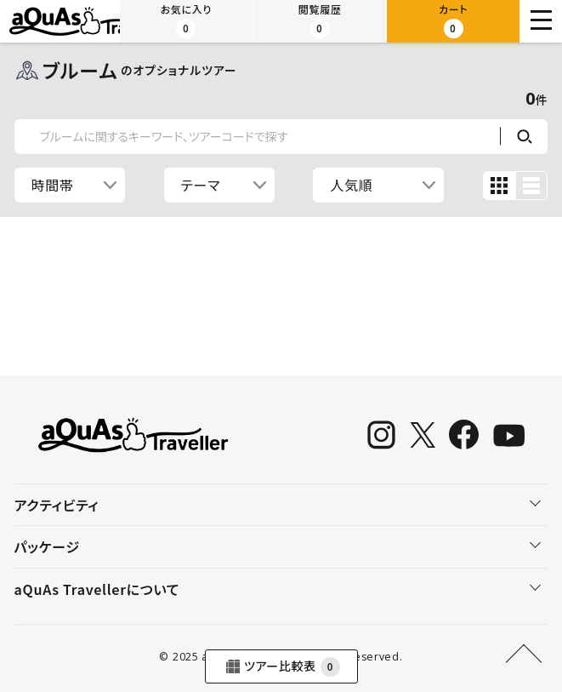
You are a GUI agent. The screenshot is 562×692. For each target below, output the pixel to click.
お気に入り (187, 20)
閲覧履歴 (320, 20)
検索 (524, 137)
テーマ (201, 184)
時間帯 (52, 184)
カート (453, 20)
